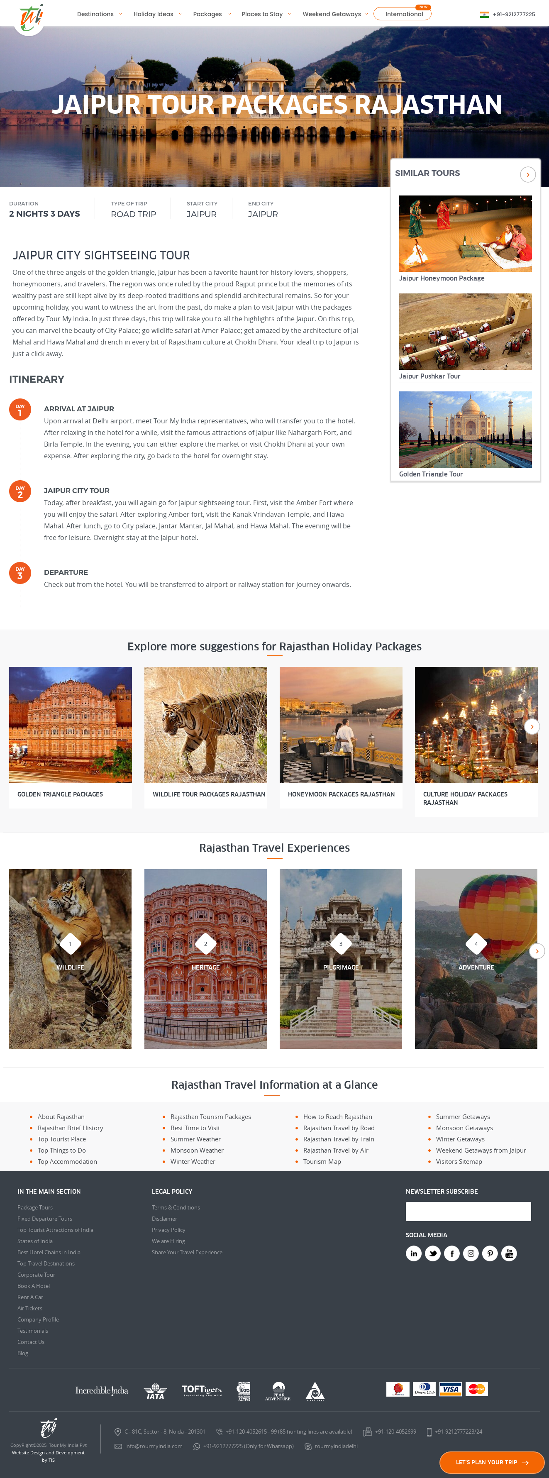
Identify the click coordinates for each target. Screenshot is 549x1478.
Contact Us (30, 1342)
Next (528, 174)
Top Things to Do (62, 1150)
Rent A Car (30, 1297)
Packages (207, 14)
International (404, 14)
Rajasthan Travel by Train (338, 1139)
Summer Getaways (463, 1116)
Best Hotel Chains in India (49, 1252)
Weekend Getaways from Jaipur (481, 1150)
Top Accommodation (67, 1161)
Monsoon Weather (197, 1150)
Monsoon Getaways (464, 1128)
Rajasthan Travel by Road (339, 1128)
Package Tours (35, 1207)
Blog (22, 1353)
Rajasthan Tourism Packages (211, 1116)
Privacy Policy (168, 1230)
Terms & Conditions (176, 1207)
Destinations (95, 14)
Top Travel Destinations (46, 1263)
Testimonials (32, 1330)
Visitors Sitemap (459, 1161)
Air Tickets (29, 1308)
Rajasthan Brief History (70, 1128)
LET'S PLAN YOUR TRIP (492, 1462)
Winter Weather (193, 1161)
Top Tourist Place (62, 1139)
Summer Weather (196, 1139)
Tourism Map (322, 1161)
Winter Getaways (460, 1139)
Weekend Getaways (332, 14)
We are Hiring (168, 1241)
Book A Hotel (33, 1286)
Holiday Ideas (153, 14)
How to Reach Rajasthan (337, 1116)
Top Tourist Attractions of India (55, 1230)
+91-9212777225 (514, 14)
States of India (35, 1241)
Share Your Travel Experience (187, 1252)
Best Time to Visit (195, 1128)
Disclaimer (164, 1218)
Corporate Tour (36, 1274)
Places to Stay (262, 14)
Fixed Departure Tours (44, 1218)
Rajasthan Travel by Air (335, 1150)
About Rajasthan (61, 1116)
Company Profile (38, 1319)
